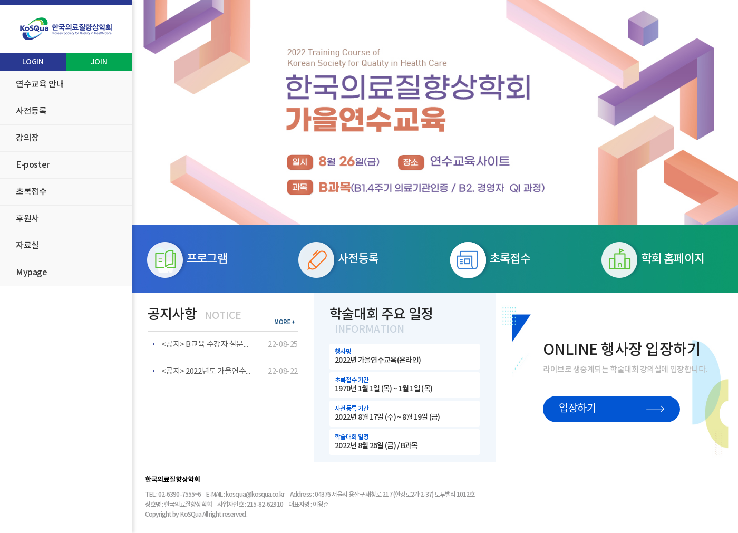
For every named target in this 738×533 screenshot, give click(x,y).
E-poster (33, 165)
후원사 (27, 219)
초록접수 (31, 192)
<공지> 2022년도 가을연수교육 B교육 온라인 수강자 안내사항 (206, 371)
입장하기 (611, 409)
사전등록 (31, 111)
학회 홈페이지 (652, 260)
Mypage (31, 272)
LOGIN (32, 61)
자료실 (27, 245)
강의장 (27, 138)
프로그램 (187, 260)
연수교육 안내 (40, 84)
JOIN (99, 61)
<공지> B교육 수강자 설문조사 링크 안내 (206, 344)
